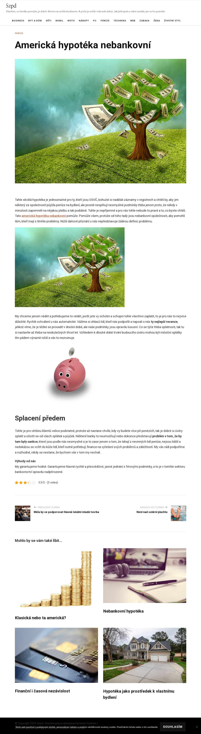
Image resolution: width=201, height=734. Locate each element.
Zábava (144, 20)
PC (94, 20)
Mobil (59, 20)
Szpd (11, 6)
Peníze (105, 20)
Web (132, 20)
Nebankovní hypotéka (123, 611)
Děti (48, 20)
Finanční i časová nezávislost (42, 691)
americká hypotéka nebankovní (44, 216)
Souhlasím (172, 727)
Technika (120, 20)
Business (18, 20)
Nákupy (84, 20)
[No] (196, 727)
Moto (71, 20)
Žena (157, 20)
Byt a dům (35, 20)
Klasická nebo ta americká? (40, 617)
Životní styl (172, 20)
